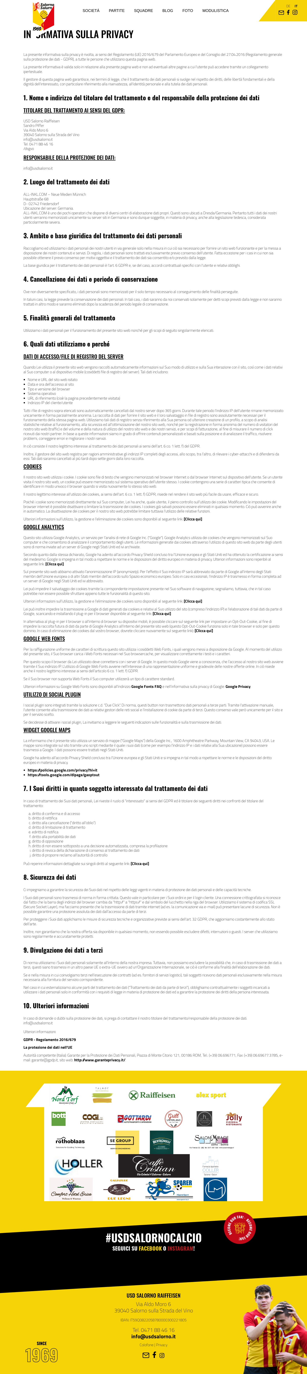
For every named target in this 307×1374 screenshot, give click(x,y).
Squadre (143, 11)
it (296, 5)
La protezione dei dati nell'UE (47, 1047)
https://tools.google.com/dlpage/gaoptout (64, 774)
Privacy (161, 1344)
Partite (117, 11)
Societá (91, 11)
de (288, 6)
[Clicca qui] (193, 519)
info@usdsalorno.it (153, 1336)
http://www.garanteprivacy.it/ (99, 1060)
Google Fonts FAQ (146, 686)
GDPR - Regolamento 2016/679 (49, 1039)
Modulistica (216, 11)
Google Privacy (238, 686)
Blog (167, 11)
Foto (187, 11)
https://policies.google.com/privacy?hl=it (62, 770)
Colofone (147, 1344)
